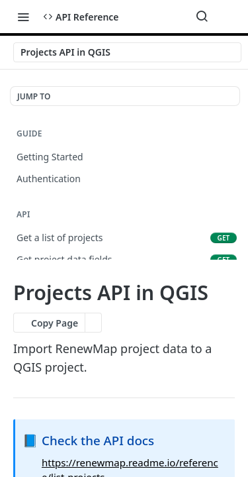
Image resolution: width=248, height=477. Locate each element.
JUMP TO (33, 96)
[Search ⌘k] (202, 16)
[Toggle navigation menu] (23, 16)
